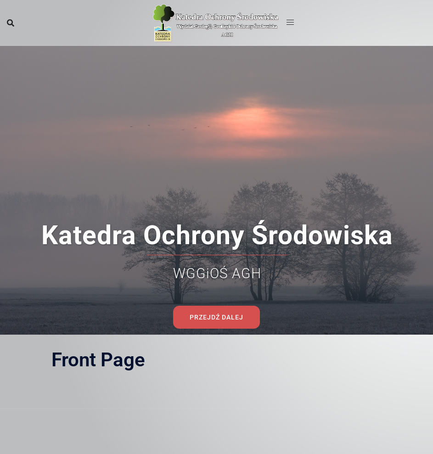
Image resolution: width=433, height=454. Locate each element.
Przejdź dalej (216, 234)
